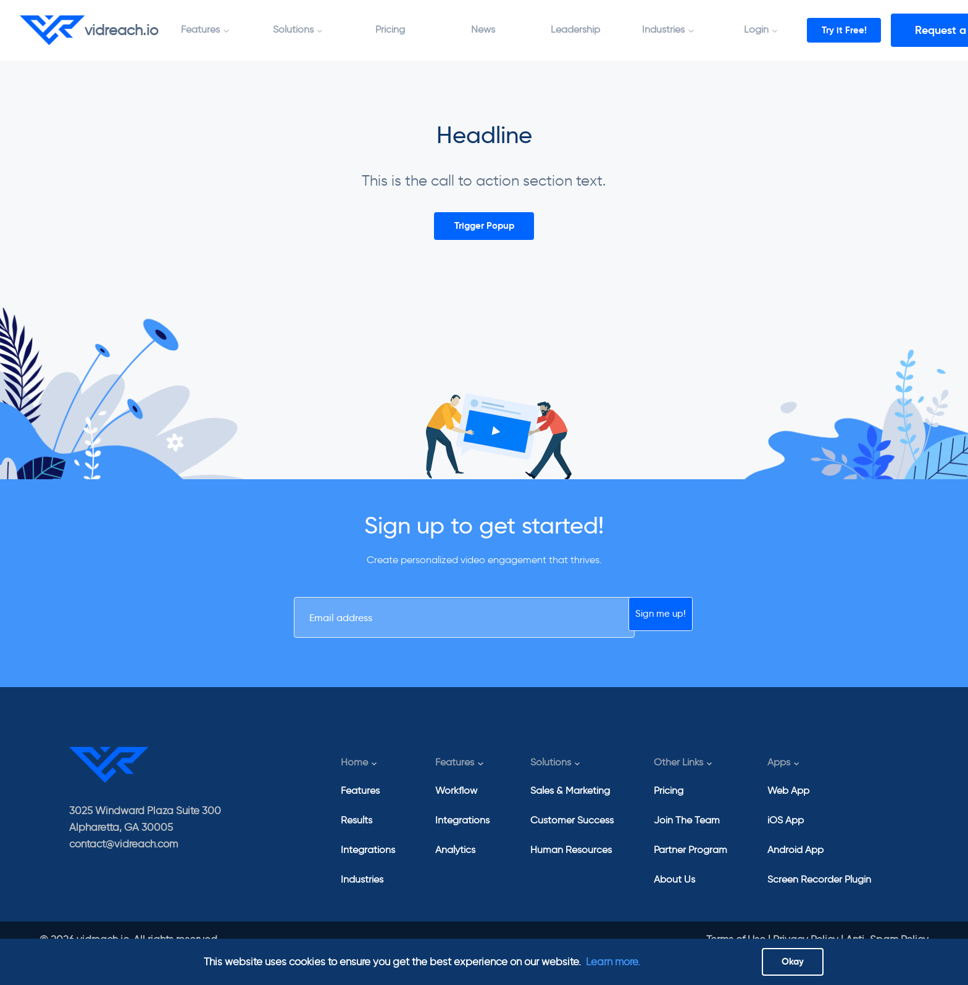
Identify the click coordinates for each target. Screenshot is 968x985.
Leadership (575, 29)
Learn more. (613, 958)
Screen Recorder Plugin (819, 886)
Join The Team (687, 827)
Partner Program (690, 857)
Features (200, 29)
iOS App (785, 827)
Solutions (293, 29)
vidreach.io (89, 29)
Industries (663, 29)
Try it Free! (857, 30)
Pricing (390, 29)
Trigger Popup (484, 228)
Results (356, 827)
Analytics (455, 857)
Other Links (678, 769)
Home (354, 769)
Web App (788, 798)
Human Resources (571, 857)
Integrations (368, 857)
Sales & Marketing (570, 798)
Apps (778, 769)
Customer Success (572, 827)
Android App (795, 857)
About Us (674, 886)
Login (756, 29)
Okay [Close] (793, 959)
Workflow (456, 798)
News (483, 29)
